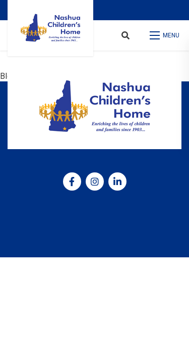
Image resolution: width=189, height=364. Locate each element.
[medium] (72, 181)
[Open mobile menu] (165, 35)
